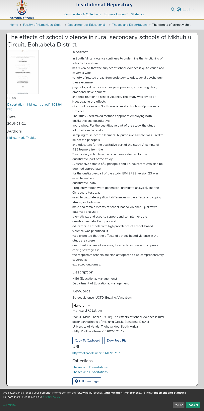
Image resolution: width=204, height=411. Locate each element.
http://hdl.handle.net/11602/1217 (96, 353)
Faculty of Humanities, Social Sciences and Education (43, 25)
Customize (9, 405)
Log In (187, 9)
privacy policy (51, 397)
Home (14, 25)
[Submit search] (172, 9)
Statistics (137, 14)
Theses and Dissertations (130, 25)
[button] (178, 9)
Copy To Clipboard (87, 340)
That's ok (193, 405)
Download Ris (116, 340)
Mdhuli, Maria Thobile (21, 138)
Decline (178, 405)
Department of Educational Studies (87, 25)
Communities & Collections (82, 14)
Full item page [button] (87, 381)
